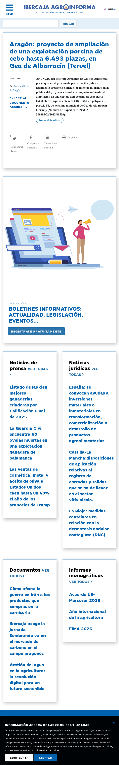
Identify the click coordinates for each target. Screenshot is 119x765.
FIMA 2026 (80, 628)
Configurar (19, 757)
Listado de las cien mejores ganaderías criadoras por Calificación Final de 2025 (28, 402)
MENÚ (9, 14)
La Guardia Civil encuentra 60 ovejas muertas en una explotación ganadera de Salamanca (28, 443)
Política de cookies (50, 750)
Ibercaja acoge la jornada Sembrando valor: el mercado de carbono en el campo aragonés (28, 638)
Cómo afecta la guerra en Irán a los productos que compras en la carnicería (30, 600)
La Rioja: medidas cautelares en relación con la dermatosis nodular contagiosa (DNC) (89, 522)
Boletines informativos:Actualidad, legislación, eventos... (46, 314)
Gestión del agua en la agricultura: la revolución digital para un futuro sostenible (27, 676)
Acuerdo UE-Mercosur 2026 (84, 597)
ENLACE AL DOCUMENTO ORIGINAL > (19, 102)
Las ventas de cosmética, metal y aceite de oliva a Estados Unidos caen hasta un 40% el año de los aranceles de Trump (30, 487)
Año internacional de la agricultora (87, 614)
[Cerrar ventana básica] (114, 722)
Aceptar (45, 757)
